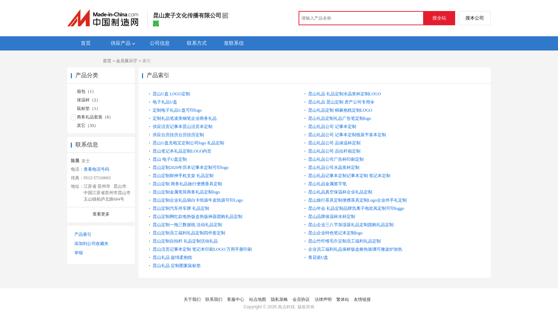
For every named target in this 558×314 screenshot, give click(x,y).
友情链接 (362, 299)
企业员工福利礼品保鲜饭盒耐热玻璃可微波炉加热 (355, 249)
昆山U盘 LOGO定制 (171, 93)
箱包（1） (86, 91)
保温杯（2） (88, 99)
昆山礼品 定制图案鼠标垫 (177, 265)
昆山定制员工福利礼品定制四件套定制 (189, 232)
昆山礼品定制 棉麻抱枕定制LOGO (340, 110)
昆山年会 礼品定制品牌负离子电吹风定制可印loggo (356, 208)
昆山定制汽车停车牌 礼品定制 (181, 208)
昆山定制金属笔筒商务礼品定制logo (186, 192)
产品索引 (82, 234)
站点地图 (257, 299)
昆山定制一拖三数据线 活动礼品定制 (187, 224)
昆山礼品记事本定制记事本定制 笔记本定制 (349, 175)
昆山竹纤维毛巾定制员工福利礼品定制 (344, 241)
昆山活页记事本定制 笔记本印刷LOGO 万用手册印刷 (202, 249)
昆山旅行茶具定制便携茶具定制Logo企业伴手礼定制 (357, 200)
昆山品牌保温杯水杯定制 (331, 216)
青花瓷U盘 (318, 257)
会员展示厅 (126, 60)
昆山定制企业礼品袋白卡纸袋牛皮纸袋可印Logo (198, 200)
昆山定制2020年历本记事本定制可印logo (190, 167)
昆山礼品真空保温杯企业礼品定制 (340, 192)
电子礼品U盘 (165, 102)
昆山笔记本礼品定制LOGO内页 (182, 151)
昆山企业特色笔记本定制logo (335, 232)
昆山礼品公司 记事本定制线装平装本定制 (347, 134)
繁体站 (342, 299)
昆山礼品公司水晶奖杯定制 (333, 167)
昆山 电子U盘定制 (170, 159)
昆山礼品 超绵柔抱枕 (172, 257)
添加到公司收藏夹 (91, 243)
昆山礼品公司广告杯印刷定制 (336, 159)
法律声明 (323, 299)
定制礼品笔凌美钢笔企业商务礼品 (185, 118)
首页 (107, 60)
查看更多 (101, 214)
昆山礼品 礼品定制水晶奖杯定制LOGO (344, 93)
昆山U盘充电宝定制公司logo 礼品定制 (188, 142)
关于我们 (192, 299)
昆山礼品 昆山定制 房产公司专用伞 (341, 102)
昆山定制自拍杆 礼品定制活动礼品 (185, 241)
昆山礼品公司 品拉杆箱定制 (334, 151)
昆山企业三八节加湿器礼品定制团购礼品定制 (351, 224)
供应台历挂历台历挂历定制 (178, 134)
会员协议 (301, 299)
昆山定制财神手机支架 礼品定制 (183, 175)
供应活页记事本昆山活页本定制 (182, 126)
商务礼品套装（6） (95, 117)
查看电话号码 (96, 169)
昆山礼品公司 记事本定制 (332, 126)
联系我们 (213, 299)
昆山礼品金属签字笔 (327, 183)
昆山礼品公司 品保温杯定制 (334, 142)
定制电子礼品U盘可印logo (177, 110)
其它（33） (87, 125)
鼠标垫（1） (88, 108)
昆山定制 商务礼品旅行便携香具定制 (187, 183)
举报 (78, 252)
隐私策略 (279, 299)
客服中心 (235, 299)
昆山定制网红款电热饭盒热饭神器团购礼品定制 (197, 216)
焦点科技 (286, 306)
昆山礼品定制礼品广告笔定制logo (339, 118)
